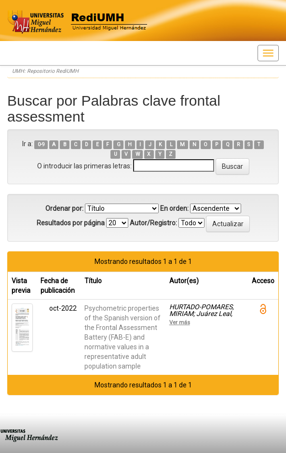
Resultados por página (71, 223)
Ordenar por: (64, 208)
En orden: (174, 208)
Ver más (179, 322)
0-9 (41, 144)
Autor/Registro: (153, 223)
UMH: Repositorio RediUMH (45, 71)
